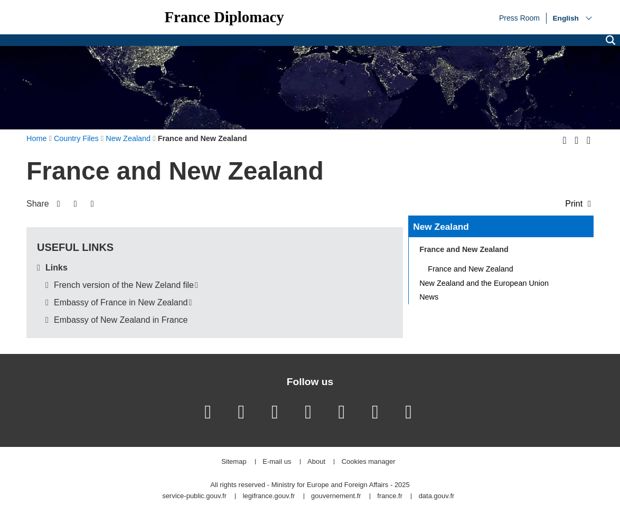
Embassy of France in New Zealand (120, 302)
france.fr (389, 496)
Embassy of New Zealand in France (120, 319)
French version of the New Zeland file (124, 285)
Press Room (519, 17)
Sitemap (234, 462)
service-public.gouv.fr (194, 496)
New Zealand (441, 226)
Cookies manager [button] (369, 462)
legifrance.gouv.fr (269, 496)
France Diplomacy (224, 17)
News (428, 297)
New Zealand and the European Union (484, 283)
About (316, 462)
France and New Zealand (470, 269)
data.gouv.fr (437, 496)
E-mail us (276, 462)
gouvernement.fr (336, 496)
